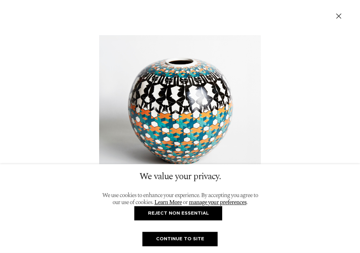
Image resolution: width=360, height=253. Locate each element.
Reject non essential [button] (178, 212)
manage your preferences (217, 202)
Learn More (168, 202)
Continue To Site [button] (180, 238)
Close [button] (338, 16)
